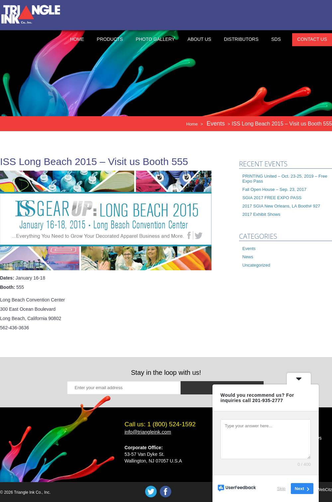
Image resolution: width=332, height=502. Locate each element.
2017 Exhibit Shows (261, 214)
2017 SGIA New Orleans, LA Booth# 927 (281, 206)
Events (249, 248)
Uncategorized (256, 265)
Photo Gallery (155, 39)
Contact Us (312, 39)
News (247, 256)
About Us (199, 39)
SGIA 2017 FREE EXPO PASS (271, 197)
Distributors (241, 39)
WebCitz (324, 489)
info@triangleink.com (147, 432)
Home (77, 39)
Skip (281, 488)
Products (110, 39)
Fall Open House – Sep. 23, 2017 (274, 189)
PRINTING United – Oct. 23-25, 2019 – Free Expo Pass (284, 179)
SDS (276, 39)
